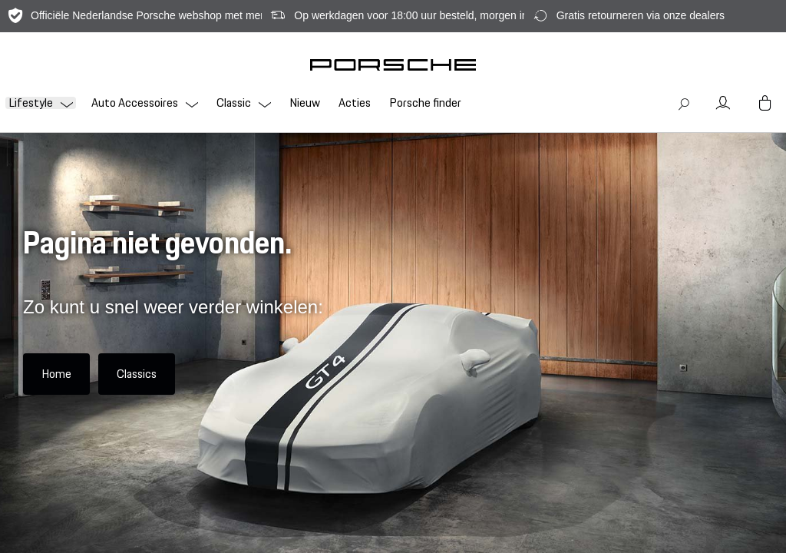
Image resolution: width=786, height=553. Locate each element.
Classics (137, 373)
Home (56, 373)
